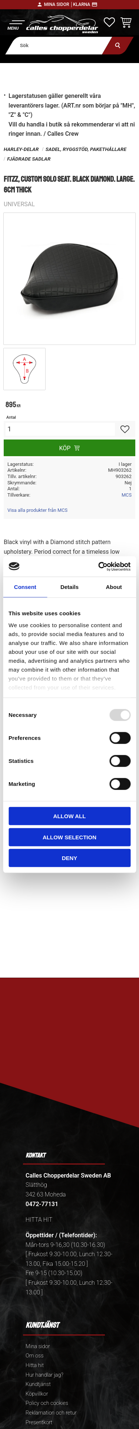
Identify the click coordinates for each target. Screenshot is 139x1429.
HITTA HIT (39, 1219)
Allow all (69, 816)
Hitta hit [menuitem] (35, 1365)
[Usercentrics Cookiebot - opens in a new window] (98, 566)
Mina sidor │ (58, 4)
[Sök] (117, 45)
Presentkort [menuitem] (39, 1422)
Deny (69, 858)
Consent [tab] (25, 587)
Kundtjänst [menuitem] (38, 1384)
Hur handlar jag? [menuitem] (44, 1375)
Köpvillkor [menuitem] (37, 1394)
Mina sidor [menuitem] (38, 1346)
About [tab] (114, 587)
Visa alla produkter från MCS (37, 510)
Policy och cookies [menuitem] (47, 1403)
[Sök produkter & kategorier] (58, 45)
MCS (127, 495)
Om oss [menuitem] (34, 1356)
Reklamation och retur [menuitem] (51, 1413)
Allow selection (69, 837)
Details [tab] (69, 587)
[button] (15, 24)
